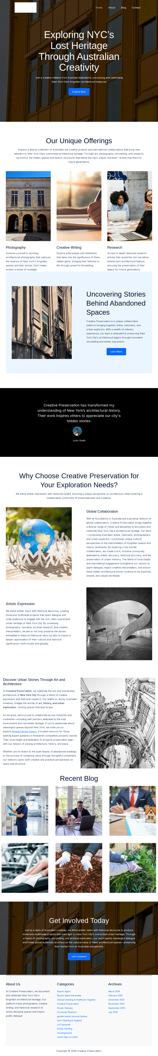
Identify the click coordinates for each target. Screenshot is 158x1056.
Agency (35, 732)
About (114, 7)
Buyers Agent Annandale (71, 996)
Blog (125, 7)
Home (103, 7)
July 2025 (113, 1012)
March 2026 (115, 992)
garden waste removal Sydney (74, 1016)
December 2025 (117, 1000)
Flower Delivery (66, 1008)
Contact (136, 7)
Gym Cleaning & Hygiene (70, 1020)
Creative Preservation (69, 1004)
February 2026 (116, 996)
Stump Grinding (65, 1028)
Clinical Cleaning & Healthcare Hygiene (78, 1000)
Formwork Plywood (68, 1012)
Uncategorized (65, 1033)
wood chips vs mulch (69, 1037)
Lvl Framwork (64, 1024)
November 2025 (117, 1004)
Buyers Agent (64, 992)
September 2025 (117, 1008)
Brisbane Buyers (21, 732)
